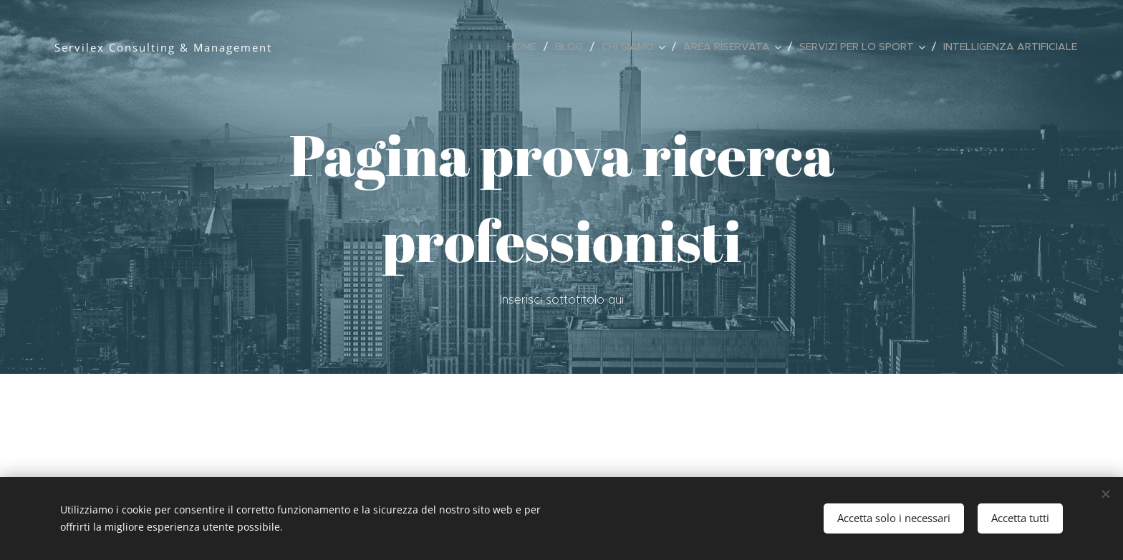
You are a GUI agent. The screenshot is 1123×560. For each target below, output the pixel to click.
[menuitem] (525, 46)
